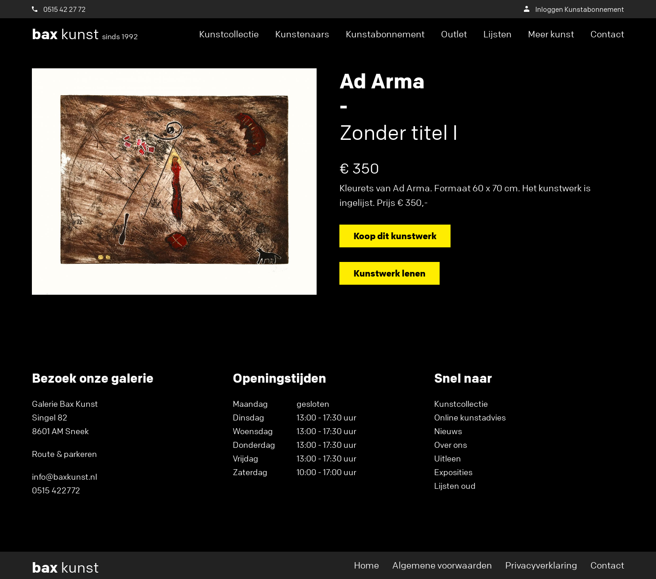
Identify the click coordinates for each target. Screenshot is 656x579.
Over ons (450, 445)
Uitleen (447, 458)
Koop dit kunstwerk (395, 235)
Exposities (453, 472)
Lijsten (497, 34)
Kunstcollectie (229, 34)
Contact (607, 34)
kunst (85, 34)
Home (366, 565)
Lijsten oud (455, 486)
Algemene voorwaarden (442, 565)
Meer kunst (551, 34)
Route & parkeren (64, 454)
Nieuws (448, 431)
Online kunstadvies (470, 417)
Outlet (454, 34)
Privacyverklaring (541, 565)
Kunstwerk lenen (389, 273)
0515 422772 (56, 490)
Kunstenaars (302, 34)
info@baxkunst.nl (64, 476)
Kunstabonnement (385, 34)
